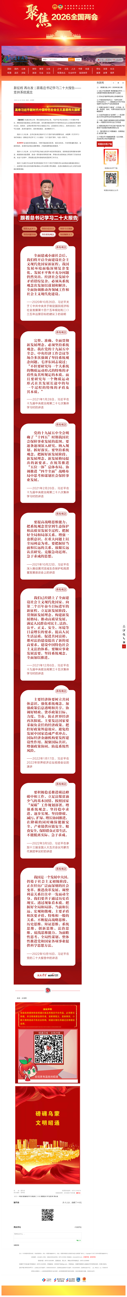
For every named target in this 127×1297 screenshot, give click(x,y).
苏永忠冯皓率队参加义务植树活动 (111, 96)
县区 (16, 73)
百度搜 (78, 59)
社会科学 (72, 73)
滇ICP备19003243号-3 (26, 1267)
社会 (41, 73)
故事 (105, 73)
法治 (48, 73)
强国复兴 (43, 1196)
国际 (9, 69)
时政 (20, 1196)
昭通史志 (61, 73)
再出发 (56, 1196)
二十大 (38, 1196)
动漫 (87, 69)
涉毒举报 (86, 1257)
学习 (29, 1196)
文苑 (66, 69)
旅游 (34, 73)
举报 (79, 1193)
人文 (73, 69)
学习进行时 (50, 1196)
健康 (98, 73)
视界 (112, 73)
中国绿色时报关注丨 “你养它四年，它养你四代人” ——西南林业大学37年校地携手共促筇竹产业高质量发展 (111, 102)
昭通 (9, 73)
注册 (100, 60)
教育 (41, 69)
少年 (59, 69)
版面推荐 (83, 73)
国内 (16, 69)
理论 (98, 69)
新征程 (33, 1196)
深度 (105, 69)
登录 (108, 60)
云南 (23, 69)
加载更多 (16, 1245)
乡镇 (23, 73)
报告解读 (25, 1196)
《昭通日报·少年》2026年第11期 (110, 87)
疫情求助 (93, 1257)
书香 (80, 69)
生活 (112, 69)
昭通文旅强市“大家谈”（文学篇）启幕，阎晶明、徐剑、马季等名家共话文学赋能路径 (111, 109)
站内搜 (71, 59)
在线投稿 (117, 60)
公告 (48, 69)
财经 (34, 69)
